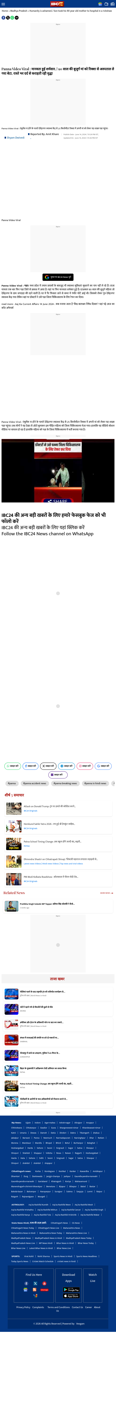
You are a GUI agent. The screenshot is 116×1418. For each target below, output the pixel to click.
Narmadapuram (63, 1138)
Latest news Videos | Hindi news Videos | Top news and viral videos (53, 863)
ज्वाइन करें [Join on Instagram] (85, 766)
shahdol (26, 1163)
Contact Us (78, 1307)
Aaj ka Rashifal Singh (94, 1210)
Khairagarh (56, 1181)
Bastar (92, 1186)
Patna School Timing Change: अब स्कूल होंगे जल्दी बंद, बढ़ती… (52, 842)
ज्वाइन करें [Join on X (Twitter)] (48, 766)
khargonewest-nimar (69, 1128)
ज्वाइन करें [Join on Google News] (103, 766)
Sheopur (90, 1148)
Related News (14, 892)
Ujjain (28, 1122)
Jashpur (67, 1176)
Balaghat (91, 1143)
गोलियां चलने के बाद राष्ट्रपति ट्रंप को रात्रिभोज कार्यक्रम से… (42, 992)
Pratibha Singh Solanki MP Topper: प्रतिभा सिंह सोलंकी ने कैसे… (47, 904)
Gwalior (43, 1128)
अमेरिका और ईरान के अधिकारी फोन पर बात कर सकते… (42, 1022)
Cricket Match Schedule (42, 1261)
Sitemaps (44, 1290)
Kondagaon (50, 1171)
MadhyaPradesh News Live (23, 1243)
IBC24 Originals (30, 811)
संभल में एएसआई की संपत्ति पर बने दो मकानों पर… (39, 1037)
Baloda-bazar (17, 1191)
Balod (83, 1186)
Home (5, 11)
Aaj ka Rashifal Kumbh (38, 1204)
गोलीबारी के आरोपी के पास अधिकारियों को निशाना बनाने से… (43, 1099)
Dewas (34, 1133)
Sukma (69, 1191)
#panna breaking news (65, 783)
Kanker (73, 1171)
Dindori (63, 1133)
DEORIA (23, 1010)
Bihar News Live (18, 1248)
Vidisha (49, 1153)
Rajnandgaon (28, 1196)
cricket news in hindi (66, 1261)
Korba (38, 1171)
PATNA (27, 846)
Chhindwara (16, 1128)
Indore (38, 1122)
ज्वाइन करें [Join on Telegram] (66, 766)
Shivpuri (15, 1153)
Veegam (80, 1324)
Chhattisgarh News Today (22, 1228)
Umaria (23, 1133)
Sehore (40, 1148)
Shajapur (38, 1153)
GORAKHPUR (25, 1056)
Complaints (38, 1307)
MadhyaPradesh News (21, 1238)
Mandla (38, 1143)
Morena (14, 1143)
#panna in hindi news (95, 783)
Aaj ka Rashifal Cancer (71, 1210)
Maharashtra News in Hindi (23, 1233)
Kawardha (84, 1171)
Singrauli (60, 1148)
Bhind (58, 1143)
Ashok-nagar (64, 1122)
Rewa (58, 1153)
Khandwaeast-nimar (91, 1128)
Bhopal (49, 1143)
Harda (30, 1148)
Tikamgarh (84, 1133)
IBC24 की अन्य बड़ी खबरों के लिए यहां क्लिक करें (43, 528)
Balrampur (31, 1191)
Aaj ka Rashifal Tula (42, 1215)
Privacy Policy (23, 1307)
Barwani (26, 1138)
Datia (53, 1133)
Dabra (73, 1133)
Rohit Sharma (44, 1256)
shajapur (48, 1163)
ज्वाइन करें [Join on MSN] (58, 775)
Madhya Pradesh (18, 11)
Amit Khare (52, 134)
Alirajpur (78, 1122)
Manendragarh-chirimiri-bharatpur (26, 1186)
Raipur (99, 1191)
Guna (53, 1128)
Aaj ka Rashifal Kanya (20, 1215)
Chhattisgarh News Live (48, 1228)
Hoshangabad (17, 1148)
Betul (67, 1143)
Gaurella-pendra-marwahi (86, 1176)
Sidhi (41, 1158)
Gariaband (42, 1181)
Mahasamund (81, 1181)
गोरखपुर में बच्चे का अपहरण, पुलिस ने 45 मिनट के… (40, 1053)
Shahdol (26, 1153)
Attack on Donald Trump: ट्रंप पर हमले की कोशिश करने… (50, 806)
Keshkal (62, 1171)
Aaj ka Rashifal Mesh (84, 1204)
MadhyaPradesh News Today (78, 1238)
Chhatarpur (31, 1128)
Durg (26, 1176)
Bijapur (62, 1186)
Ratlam (101, 1138)
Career (88, 1307)
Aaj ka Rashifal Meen (61, 1204)
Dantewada (37, 1176)
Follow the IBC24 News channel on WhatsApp (47, 534)
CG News (76, 1223)
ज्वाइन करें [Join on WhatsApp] (12, 766)
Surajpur (58, 1191)
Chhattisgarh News (59, 1223)
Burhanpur (78, 1143)
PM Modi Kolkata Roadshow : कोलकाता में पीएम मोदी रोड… (51, 877)
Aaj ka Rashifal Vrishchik (65, 1215)
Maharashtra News (71, 1228)
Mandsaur (26, 1143)
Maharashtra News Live (76, 1233)
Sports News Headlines (86, 1256)
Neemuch (47, 1138)
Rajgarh (78, 1153)
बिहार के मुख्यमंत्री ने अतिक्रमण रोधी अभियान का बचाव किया (43, 1068)
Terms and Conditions (59, 1307)
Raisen (68, 1153)
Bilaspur (73, 1186)
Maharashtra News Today (50, 1233)
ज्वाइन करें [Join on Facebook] (30, 766)
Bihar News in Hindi (65, 1243)
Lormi (90, 1191)
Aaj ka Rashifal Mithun (47, 1210)
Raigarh (14, 1196)
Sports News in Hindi (63, 1256)
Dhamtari (15, 1176)
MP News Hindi (45, 1243)
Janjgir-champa (53, 1176)
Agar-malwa (49, 1122)
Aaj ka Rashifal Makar (89, 1215)
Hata (23, 1158)
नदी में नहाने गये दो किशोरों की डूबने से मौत (36, 1007)
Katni (13, 1133)
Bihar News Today (86, 1243)
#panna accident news (35, 783)
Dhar (91, 1138)
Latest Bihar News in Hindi (41, 1248)
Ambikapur (98, 1171)
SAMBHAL (23, 1041)
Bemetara (50, 1186)
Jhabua (96, 1133)
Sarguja (79, 1191)
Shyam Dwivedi (16, 138)
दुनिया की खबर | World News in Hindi (33, 995)
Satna (79, 1148)
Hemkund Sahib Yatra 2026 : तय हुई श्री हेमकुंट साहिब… (49, 824)
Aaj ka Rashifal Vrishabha (22, 1210)
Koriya (68, 1181)
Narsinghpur (79, 1138)
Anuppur (90, 1122)
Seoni (49, 1148)
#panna (12, 783)
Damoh (43, 1133)
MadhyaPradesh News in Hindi (48, 1238)
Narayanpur (45, 1191)
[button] (3, 4)
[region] (58, 45)
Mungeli (41, 1196)
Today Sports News (19, 1261)
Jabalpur (15, 1138)
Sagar (70, 1148)
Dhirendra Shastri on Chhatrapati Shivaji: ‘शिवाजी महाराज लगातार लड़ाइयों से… (61, 859)
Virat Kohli (29, 1256)
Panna (36, 1138)
